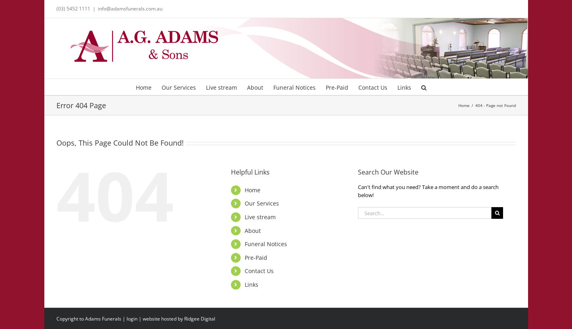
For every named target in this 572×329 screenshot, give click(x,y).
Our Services (262, 203)
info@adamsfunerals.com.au (130, 8)
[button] (423, 87)
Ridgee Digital (199, 318)
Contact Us (259, 271)
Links (251, 284)
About (253, 230)
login (132, 318)
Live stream (260, 217)
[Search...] (424, 213)
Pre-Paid (256, 257)
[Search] (497, 213)
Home (252, 190)
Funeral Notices (266, 244)
